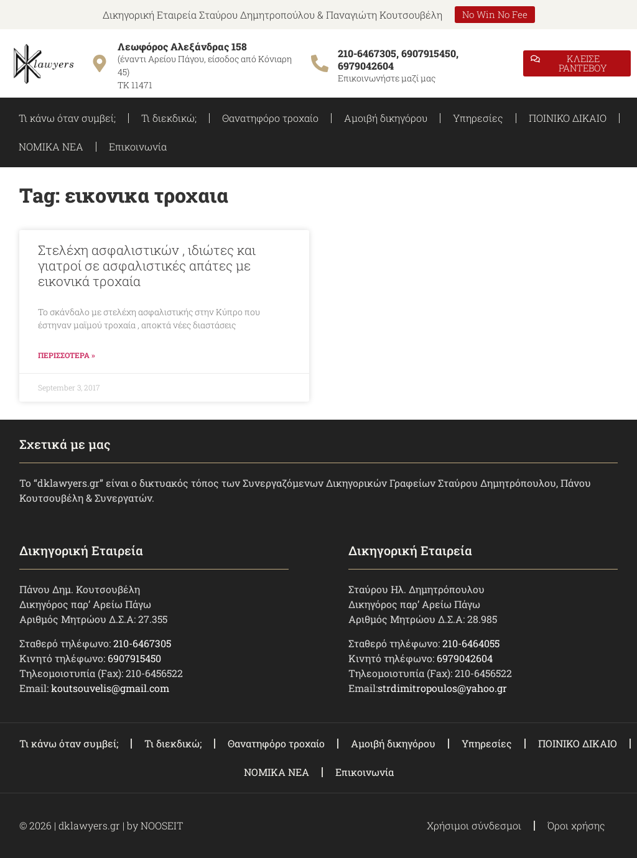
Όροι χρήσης (576, 825)
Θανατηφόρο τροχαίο (270, 117)
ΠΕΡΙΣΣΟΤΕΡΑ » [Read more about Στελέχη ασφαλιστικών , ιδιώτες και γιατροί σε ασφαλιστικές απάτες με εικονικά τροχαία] (66, 355)
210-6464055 (471, 643)
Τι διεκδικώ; (169, 117)
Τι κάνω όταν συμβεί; (67, 117)
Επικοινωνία (138, 146)
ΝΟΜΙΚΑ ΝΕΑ (51, 146)
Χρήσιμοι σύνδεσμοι (474, 825)
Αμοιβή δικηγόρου (385, 117)
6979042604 (465, 658)
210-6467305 (142, 643)
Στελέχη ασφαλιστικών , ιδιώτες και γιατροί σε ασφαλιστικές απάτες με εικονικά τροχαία (147, 265)
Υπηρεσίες (478, 117)
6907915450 (134, 658)
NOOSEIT (162, 825)
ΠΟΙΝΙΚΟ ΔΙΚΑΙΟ (568, 117)
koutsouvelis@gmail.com (110, 687)
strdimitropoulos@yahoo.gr (442, 687)
